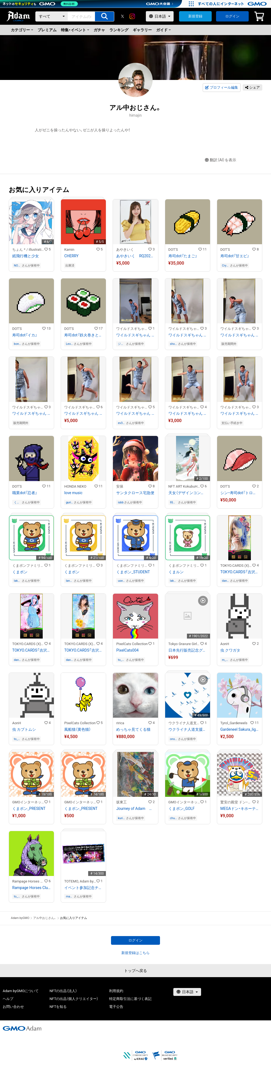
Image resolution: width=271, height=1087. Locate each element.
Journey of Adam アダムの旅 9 (135, 808)
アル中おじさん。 (44, 918)
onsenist (173, 739)
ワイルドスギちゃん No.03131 (135, 413)
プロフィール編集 (221, 87)
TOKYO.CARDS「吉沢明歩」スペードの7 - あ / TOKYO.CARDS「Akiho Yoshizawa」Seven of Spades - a (31, 650)
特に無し (173, 502)
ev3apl (121, 423)
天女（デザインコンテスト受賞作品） (187, 493)
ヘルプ (8, 999)
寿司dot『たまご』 (182, 256)
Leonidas (69, 343)
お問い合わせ (13, 1007)
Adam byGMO (20, 918)
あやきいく (126, 249)
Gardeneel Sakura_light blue (239, 729)
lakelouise (17, 580)
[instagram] (132, 16)
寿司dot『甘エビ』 (234, 256)
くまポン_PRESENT (28, 808)
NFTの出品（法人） (63, 991)
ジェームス (121, 343)
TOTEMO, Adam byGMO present (80, 881)
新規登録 (195, 16)
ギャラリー (142, 30)
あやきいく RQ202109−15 (135, 256)
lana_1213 (69, 580)
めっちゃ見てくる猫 (133, 729)
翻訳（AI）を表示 (220, 160)
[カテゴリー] (51, 16)
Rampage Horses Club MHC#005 (31, 887)
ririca (120, 723)
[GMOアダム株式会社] (22, 1028)
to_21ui (121, 659)
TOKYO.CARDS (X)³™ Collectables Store (236, 565)
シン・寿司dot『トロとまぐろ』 (239, 493)
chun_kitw (173, 818)
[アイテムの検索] (104, 16)
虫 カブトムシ (24, 729)
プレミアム (47, 30)
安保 (119, 486)
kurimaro (121, 818)
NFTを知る (58, 1007)
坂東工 (121, 802)
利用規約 (116, 991)
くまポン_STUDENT (133, 572)
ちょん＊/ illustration (28, 249)
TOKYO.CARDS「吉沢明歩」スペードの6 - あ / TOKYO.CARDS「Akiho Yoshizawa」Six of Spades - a (239, 572)
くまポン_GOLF (181, 808)
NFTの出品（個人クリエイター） (74, 999)
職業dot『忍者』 (24, 493)
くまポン (19, 572)
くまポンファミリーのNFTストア (28, 565)
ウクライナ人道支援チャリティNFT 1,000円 (187, 729)
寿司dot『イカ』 (24, 335)
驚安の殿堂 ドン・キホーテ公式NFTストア (236, 802)
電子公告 (116, 1007)
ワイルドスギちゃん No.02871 (187, 335)
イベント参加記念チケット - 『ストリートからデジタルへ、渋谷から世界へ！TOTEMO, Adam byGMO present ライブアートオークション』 (83, 887)
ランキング (118, 30)
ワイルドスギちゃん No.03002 (31, 413)
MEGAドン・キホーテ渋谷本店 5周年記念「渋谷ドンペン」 (239, 808)
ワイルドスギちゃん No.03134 (187, 413)
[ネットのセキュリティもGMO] (41, 4)
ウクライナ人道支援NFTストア (184, 723)
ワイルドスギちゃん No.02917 (239, 335)
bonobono (17, 343)
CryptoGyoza (225, 265)
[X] (122, 16)
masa (69, 896)
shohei (173, 343)
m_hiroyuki (225, 659)
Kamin (69, 249)
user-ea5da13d (121, 580)
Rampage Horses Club (28, 881)
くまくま (17, 502)
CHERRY (71, 256)
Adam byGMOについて (21, 991)
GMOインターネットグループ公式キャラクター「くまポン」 (28, 802)
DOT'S (173, 249)
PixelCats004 (127, 650)
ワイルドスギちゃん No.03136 (239, 413)
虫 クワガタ (230, 650)
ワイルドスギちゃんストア (132, 329)
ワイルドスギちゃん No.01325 (135, 335)
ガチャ (99, 30)
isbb (121, 502)
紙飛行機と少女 (25, 256)
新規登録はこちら (135, 953)
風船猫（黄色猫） (77, 729)
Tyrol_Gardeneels (233, 723)
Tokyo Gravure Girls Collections (184, 644)
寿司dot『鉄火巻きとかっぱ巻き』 (83, 335)
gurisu (69, 502)
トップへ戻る (135, 970)
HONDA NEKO (75, 486)
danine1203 (225, 580)
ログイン (232, 16)
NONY (17, 265)
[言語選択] (160, 16)
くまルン (176, 572)
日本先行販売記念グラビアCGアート (187, 650)
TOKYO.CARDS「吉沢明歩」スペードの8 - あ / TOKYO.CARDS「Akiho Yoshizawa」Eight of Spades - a (83, 650)
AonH (224, 644)
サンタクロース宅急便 (135, 493)
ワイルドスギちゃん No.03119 (83, 413)
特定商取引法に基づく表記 (130, 999)
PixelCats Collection (131, 644)
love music (73, 493)
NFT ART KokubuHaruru (184, 486)
